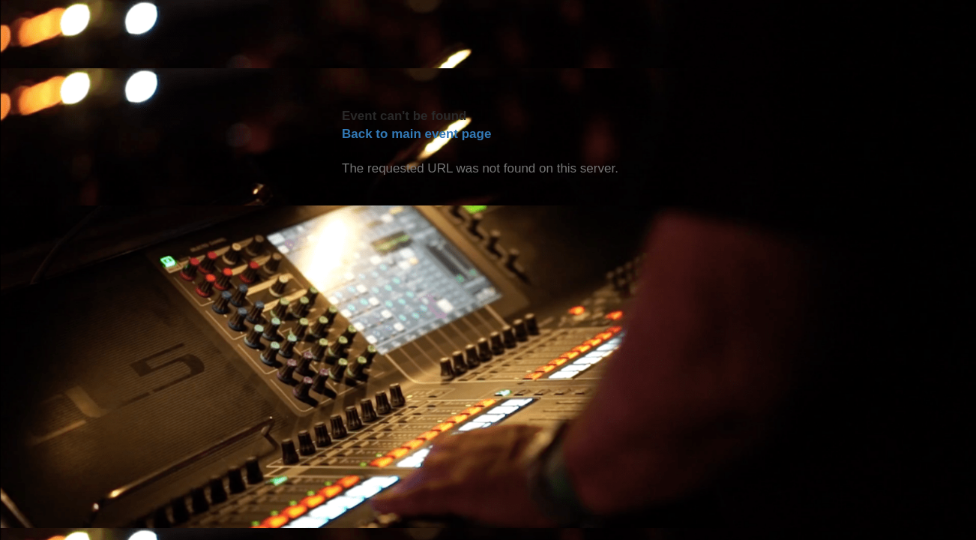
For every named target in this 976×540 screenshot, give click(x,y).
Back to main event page (416, 134)
